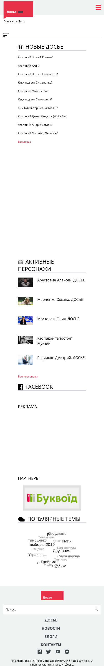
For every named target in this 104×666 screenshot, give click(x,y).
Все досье (24, 142)
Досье (51, 620)
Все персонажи (28, 376)
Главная (9, 21)
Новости (51, 628)
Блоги (50, 636)
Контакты (51, 644)
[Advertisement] (52, 200)
